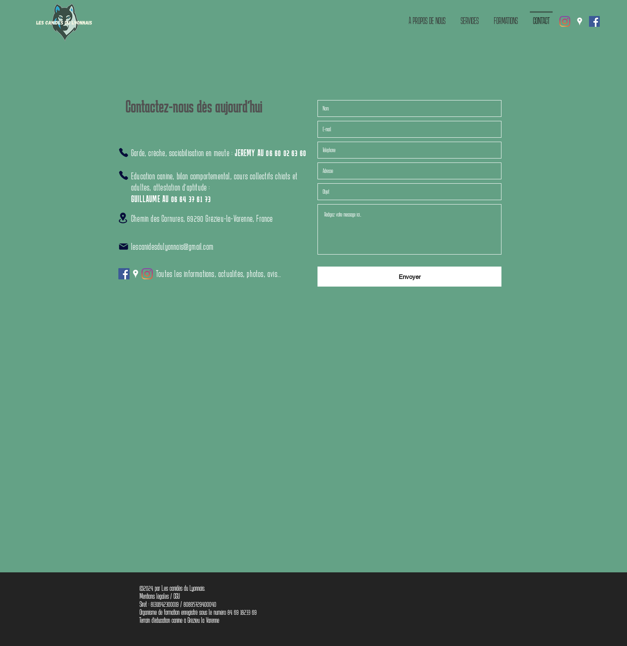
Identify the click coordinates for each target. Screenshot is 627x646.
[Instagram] (564, 21)
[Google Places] (579, 21)
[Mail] (123, 246)
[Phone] (123, 152)
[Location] (123, 218)
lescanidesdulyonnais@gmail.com (172, 246)
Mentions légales (154, 596)
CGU (177, 596)
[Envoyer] (409, 277)
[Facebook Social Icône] (594, 21)
